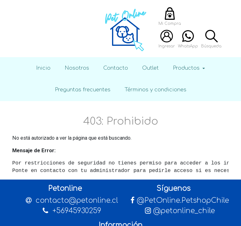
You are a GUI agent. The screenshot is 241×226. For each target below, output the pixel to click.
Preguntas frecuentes (82, 90)
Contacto (115, 68)
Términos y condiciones (155, 90)
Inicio (43, 68)
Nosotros (77, 68)
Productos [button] (187, 68)
